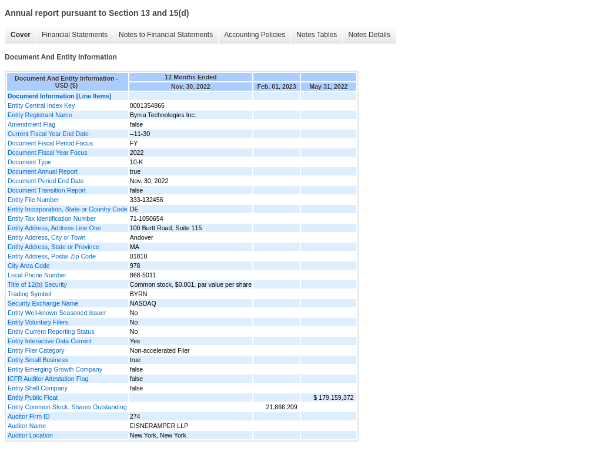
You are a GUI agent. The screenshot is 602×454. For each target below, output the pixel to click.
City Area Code (29, 265)
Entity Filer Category (36, 350)
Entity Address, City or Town (46, 237)
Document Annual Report (43, 171)
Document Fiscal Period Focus (50, 143)
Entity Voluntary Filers (38, 322)
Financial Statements (75, 35)
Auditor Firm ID (29, 416)
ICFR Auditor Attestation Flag (48, 378)
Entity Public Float (33, 397)
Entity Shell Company (38, 388)
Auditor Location (30, 435)
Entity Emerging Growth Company (55, 369)
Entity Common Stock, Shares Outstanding (67, 406)
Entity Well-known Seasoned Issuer (57, 312)
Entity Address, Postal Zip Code (52, 256)
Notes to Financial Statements (166, 35)
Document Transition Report (47, 190)
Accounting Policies (254, 35)
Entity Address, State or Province (53, 246)
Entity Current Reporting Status (51, 331)
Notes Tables (316, 35)
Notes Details (369, 35)
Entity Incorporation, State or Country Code (68, 209)
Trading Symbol (29, 293)
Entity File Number (33, 199)
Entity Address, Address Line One (54, 227)
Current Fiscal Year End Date (48, 133)
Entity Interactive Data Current (50, 340)
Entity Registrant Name (40, 114)
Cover (21, 35)
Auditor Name (27, 425)
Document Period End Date (46, 180)
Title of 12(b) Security (37, 284)
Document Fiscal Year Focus (48, 152)
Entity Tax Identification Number (52, 218)
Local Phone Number (37, 275)
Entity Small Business (38, 359)
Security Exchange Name (43, 303)
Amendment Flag (31, 124)
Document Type (29, 161)
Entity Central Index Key (41, 105)
